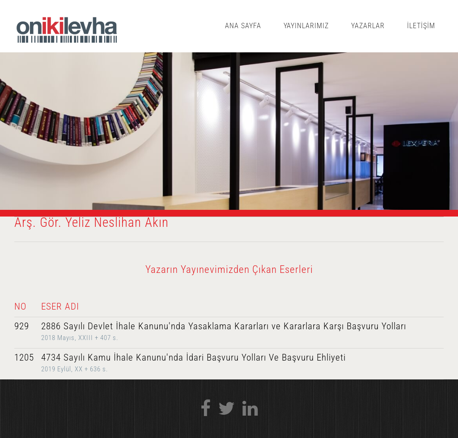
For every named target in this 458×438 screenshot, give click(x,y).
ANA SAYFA (243, 25)
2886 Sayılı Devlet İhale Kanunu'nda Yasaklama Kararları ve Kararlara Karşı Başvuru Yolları (223, 326)
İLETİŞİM (421, 25)
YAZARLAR (368, 25)
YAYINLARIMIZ (306, 25)
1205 (24, 357)
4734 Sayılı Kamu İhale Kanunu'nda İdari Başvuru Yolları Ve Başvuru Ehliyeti (193, 357)
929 (21, 326)
